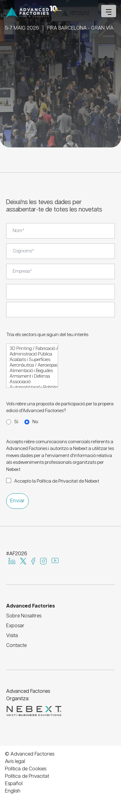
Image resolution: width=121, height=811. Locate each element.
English (12, 791)
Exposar (15, 625)
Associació (32, 382)
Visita (12, 635)
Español (14, 783)
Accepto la (56, 481)
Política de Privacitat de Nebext (68, 481)
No (35, 422)
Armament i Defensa (32, 376)
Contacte (16, 645)
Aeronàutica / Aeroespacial (32, 365)
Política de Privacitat (27, 776)
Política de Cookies (25, 769)
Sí (16, 422)
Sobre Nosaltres (23, 616)
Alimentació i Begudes (32, 371)
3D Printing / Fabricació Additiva (32, 349)
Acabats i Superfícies (32, 360)
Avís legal (15, 761)
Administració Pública (32, 354)
